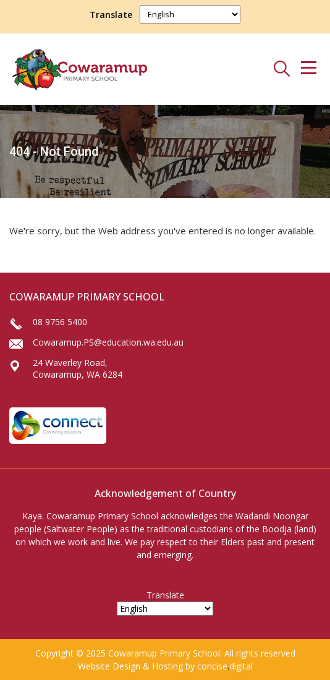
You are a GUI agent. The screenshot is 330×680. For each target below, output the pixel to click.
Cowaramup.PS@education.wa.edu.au (108, 342)
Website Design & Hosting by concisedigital (165, 666)
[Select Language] (190, 14)
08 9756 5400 (60, 322)
